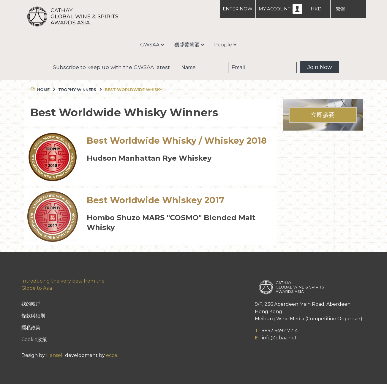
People (223, 45)
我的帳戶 (30, 304)
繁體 (340, 9)
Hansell (55, 355)
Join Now (319, 67)
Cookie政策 (34, 339)
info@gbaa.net (279, 338)
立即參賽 (323, 114)
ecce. (112, 355)
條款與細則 (33, 316)
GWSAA (149, 45)
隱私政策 (30, 327)
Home (42, 89)
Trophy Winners (79, 89)
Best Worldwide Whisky (133, 89)
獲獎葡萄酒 (187, 45)
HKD (316, 9)
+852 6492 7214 (280, 330)
